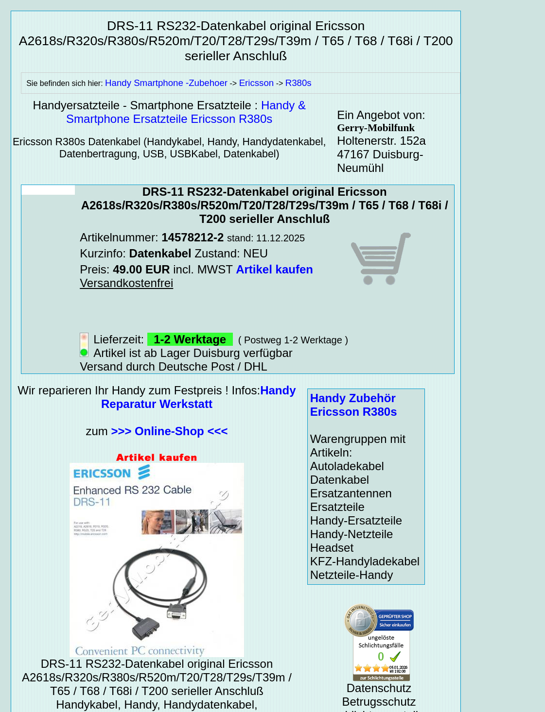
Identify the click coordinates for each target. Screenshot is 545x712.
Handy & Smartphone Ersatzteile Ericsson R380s (186, 112)
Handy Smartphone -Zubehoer (166, 83)
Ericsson (256, 83)
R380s (298, 83)
